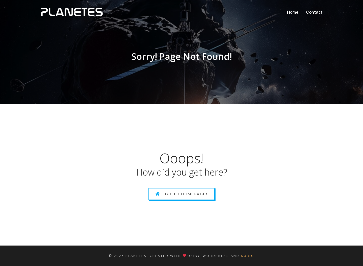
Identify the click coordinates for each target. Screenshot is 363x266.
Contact (314, 12)
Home (292, 12)
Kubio (247, 255)
